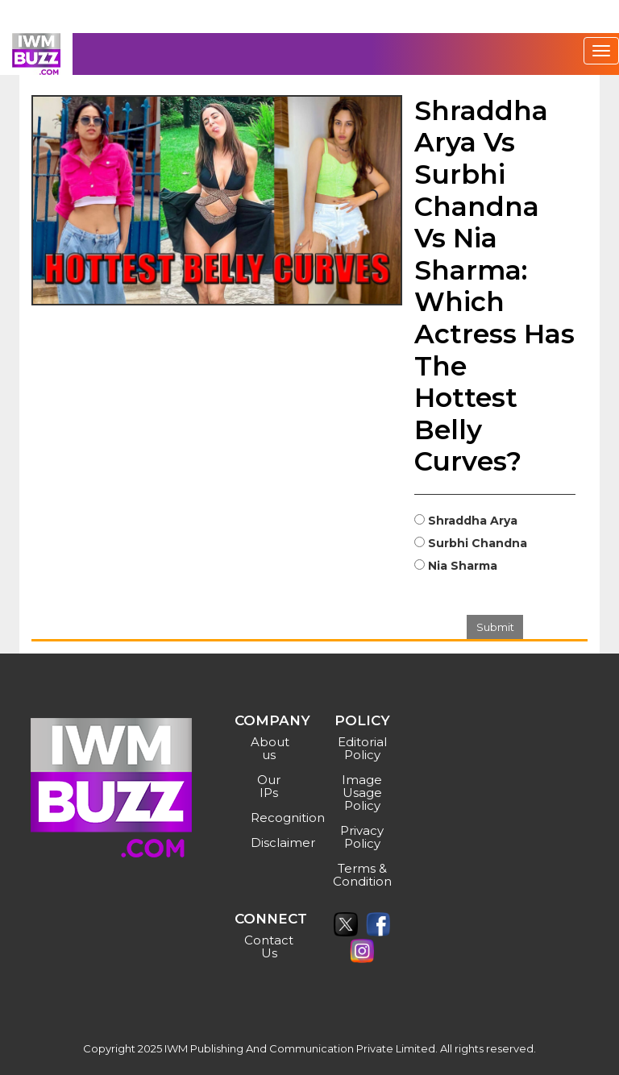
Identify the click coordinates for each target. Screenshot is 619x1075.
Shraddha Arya (472, 520)
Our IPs (268, 786)
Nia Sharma (462, 565)
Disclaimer (271, 842)
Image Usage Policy (362, 792)
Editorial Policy (362, 748)
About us (270, 748)
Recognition (271, 817)
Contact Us (268, 946)
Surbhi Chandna (477, 543)
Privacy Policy (362, 837)
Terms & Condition (362, 875)
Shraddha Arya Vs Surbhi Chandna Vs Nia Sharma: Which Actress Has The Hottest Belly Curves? (494, 286)
